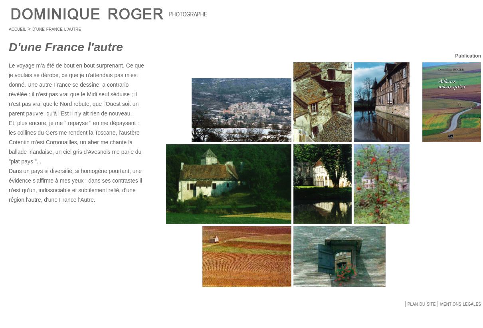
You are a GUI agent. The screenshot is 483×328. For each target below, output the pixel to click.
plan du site (420, 303)
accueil (17, 29)
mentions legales (460, 303)
